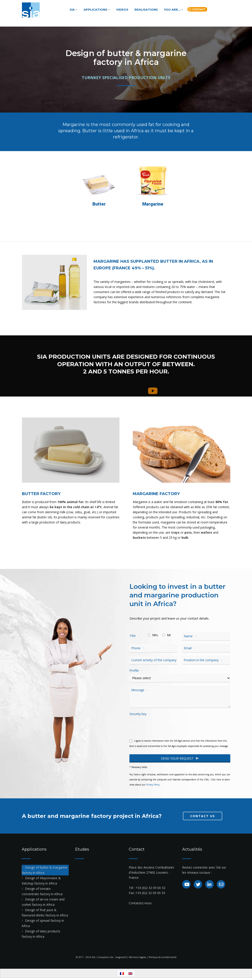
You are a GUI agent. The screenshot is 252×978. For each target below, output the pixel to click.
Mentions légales (137, 957)
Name (191, 636)
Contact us (197, 10)
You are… (173, 9)
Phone (138, 648)
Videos (122, 9)
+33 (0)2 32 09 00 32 (150, 888)
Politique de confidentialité (162, 957)
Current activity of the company (153, 662)
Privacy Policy (153, 784)
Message (140, 690)
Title (135, 635)
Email (190, 648)
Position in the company (204, 660)
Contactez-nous (140, 903)
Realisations (146, 9)
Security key (140, 714)
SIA (73, 9)
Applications (97, 9)
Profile (136, 670)
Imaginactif (121, 957)
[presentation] (163, 726)
